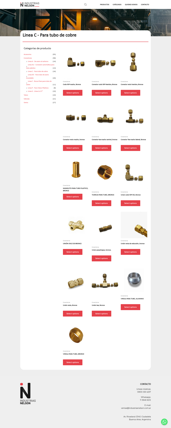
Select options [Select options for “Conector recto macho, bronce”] (72, 148)
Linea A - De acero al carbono (38, 61)
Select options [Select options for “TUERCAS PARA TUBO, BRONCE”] (101, 203)
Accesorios (27, 54)
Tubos (26, 95)
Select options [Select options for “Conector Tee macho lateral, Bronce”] (130, 148)
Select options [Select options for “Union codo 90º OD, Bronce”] (130, 203)
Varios (26, 102)
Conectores (28, 58)
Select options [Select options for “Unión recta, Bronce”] (72, 313)
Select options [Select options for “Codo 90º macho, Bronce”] (72, 93)
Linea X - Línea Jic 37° (35, 91)
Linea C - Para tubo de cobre (38, 71)
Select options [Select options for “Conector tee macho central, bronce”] (101, 148)
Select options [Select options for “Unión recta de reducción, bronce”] (130, 252)
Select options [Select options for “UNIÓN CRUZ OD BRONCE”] (72, 252)
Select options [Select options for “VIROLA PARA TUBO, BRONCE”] (72, 362)
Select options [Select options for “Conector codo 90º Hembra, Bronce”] (101, 93)
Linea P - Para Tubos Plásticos (38, 88)
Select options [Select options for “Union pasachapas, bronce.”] (101, 258)
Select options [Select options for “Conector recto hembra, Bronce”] (130, 93)
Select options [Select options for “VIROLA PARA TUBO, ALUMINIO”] (130, 307)
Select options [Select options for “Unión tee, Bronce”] (101, 313)
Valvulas (27, 99)
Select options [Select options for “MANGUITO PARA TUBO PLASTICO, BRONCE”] (72, 197)
